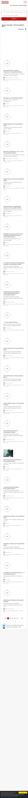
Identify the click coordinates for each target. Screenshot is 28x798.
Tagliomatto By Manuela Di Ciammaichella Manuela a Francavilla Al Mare (11, 293)
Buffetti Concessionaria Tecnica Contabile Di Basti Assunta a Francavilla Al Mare (13, 235)
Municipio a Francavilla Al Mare (13, 98)
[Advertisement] (14, 44)
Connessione (15, 5)
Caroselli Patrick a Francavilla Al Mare (13, 376)
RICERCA (14, 18)
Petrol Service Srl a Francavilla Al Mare (13, 349)
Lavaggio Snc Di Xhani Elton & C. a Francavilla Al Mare (13, 573)
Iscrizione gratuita (23, 5)
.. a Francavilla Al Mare (10, 322)
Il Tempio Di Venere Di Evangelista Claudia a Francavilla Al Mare (13, 263)
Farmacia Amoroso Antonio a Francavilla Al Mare (12, 460)
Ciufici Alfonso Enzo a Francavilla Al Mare (13, 403)
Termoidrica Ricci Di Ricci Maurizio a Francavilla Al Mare (12, 71)
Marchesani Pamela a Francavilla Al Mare (13, 600)
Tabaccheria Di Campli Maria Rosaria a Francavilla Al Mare (12, 207)
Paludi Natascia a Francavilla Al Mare (13, 124)
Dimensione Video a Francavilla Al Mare (13, 516)
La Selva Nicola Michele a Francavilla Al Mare (11, 487)
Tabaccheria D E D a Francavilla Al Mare (13, 179)
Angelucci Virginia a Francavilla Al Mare (13, 544)
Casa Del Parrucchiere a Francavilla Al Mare (10, 431)
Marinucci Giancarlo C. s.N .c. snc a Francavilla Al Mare (13, 152)
